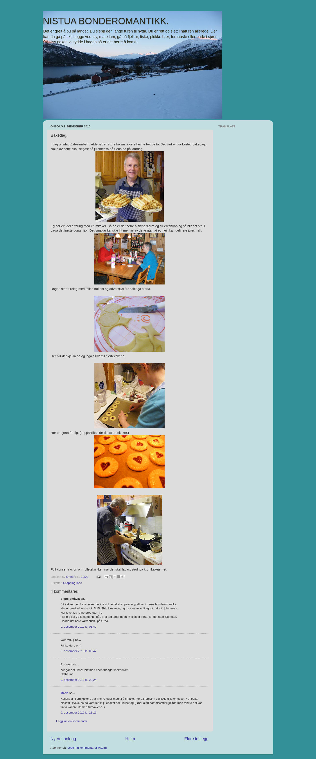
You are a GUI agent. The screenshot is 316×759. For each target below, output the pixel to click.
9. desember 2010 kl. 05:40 (79, 626)
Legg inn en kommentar (71, 721)
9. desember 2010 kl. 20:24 (79, 679)
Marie (64, 693)
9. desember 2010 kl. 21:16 (79, 712)
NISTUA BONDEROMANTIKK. (106, 21)
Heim (130, 738)
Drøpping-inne (72, 583)
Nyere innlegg (63, 738)
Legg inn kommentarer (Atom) (87, 747)
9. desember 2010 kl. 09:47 (79, 651)
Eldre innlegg (196, 738)
